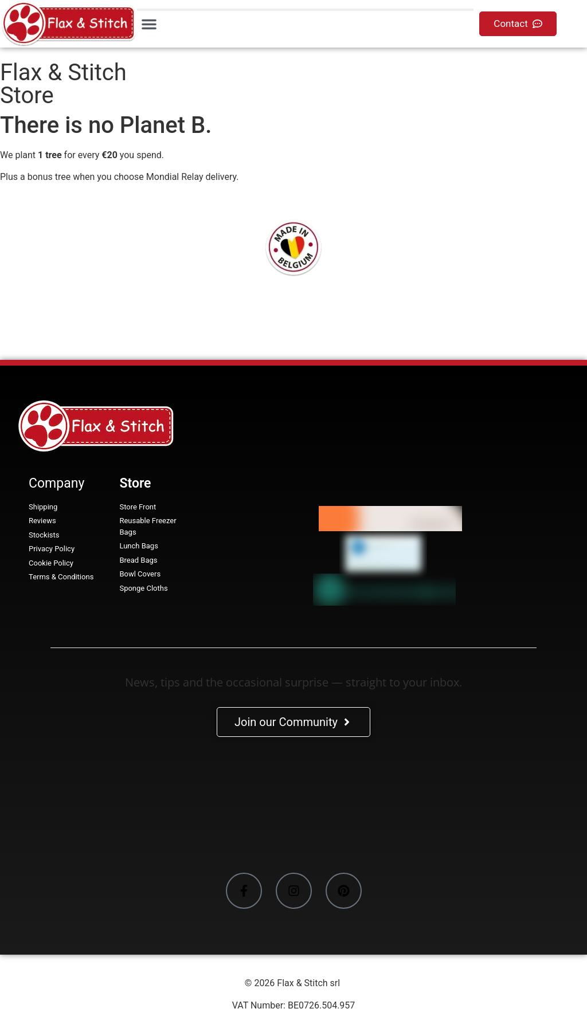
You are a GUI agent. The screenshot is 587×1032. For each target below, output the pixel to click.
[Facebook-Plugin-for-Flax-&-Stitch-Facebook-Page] (293, 807)
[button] (149, 24)
